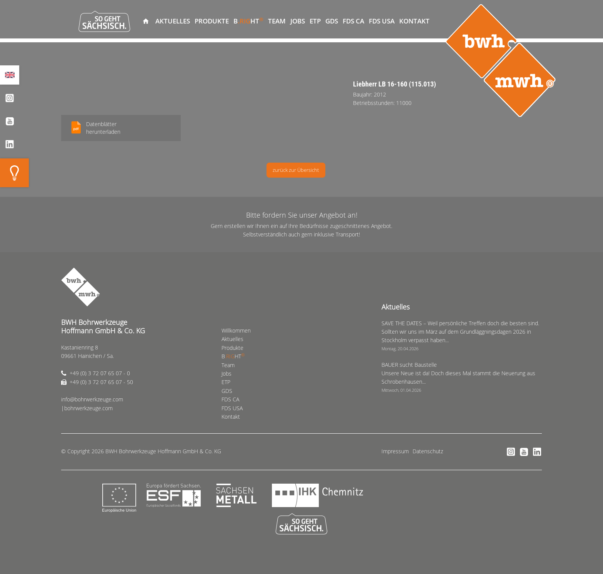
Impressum (395, 451)
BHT (248, 20)
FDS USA (382, 21)
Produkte (212, 21)
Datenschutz (428, 451)
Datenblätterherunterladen (103, 127)
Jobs (297, 21)
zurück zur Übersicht (296, 169)
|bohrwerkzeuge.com (87, 408)
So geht (104, 21)
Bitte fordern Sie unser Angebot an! (301, 215)
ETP (315, 21)
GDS (331, 21)
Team (277, 21)
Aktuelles (172, 21)
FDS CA (353, 21)
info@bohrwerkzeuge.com (92, 399)
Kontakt (414, 21)
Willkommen (146, 21)
